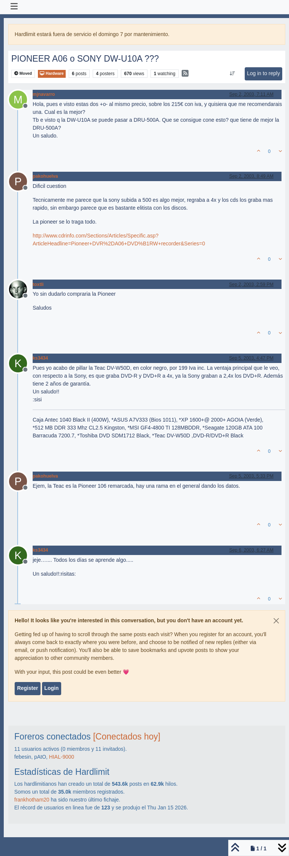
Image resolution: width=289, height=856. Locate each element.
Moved (23, 73)
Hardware (52, 73)
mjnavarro (44, 94)
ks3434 (40, 358)
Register (27, 688)
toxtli (38, 284)
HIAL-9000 (61, 757)
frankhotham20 (31, 800)
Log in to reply (263, 73)
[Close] (276, 621)
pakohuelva (45, 176)
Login (51, 688)
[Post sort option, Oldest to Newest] (232, 73)
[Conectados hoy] (126, 736)
